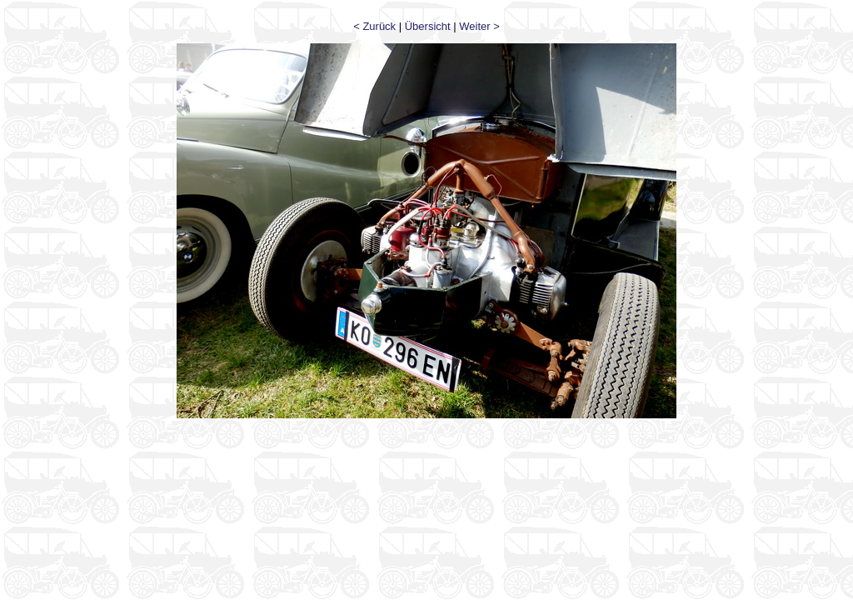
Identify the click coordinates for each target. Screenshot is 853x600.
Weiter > (479, 26)
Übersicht (428, 26)
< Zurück (374, 26)
